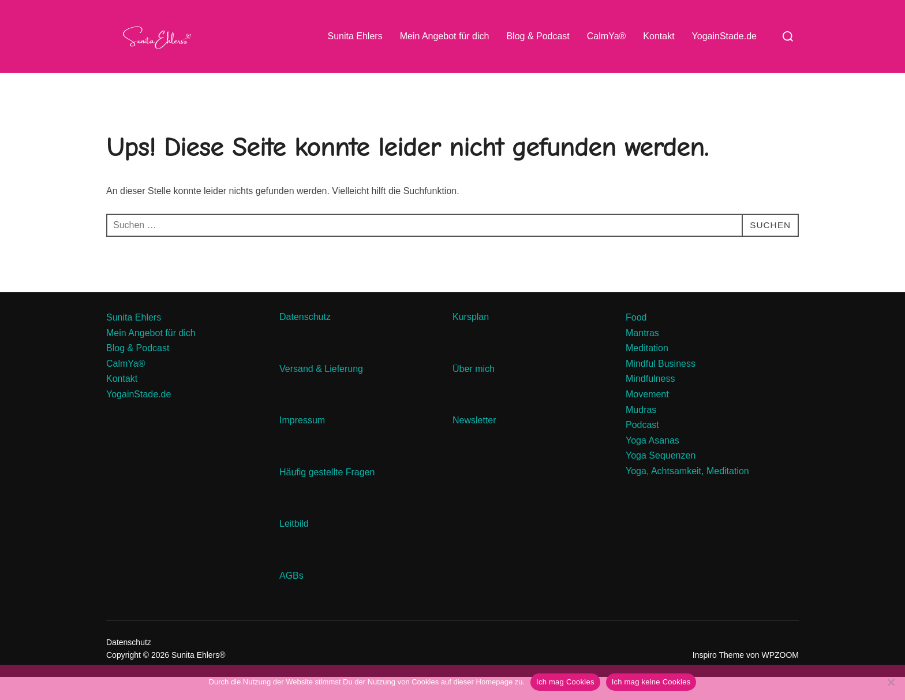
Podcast (642, 448)
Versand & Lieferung (321, 391)
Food (636, 340)
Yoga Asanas (652, 463)
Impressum (302, 443)
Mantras (642, 355)
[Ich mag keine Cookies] (890, 682)
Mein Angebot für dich (444, 36)
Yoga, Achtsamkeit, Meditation (687, 494)
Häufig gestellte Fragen (327, 495)
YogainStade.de (724, 36)
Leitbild (294, 547)
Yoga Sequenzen (660, 478)
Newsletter (475, 443)
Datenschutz (306, 340)
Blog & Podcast (537, 36)
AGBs (292, 599)
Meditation (647, 371)
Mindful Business (660, 386)
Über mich (473, 391)
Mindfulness (650, 402)
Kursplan (470, 340)
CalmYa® (606, 36)
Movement (647, 417)
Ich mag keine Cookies (651, 681)
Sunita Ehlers (354, 36)
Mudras (641, 432)
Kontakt (658, 36)
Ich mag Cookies (565, 681)
